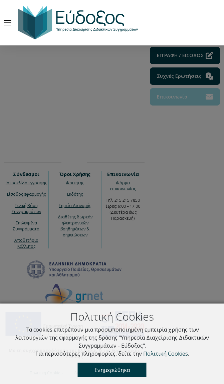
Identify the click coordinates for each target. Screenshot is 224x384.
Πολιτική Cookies (165, 353)
